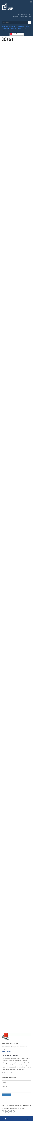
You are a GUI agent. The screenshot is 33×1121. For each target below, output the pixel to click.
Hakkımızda (5, 1080)
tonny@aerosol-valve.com (23, 16)
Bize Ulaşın (5, 1078)
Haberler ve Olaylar (7, 1076)
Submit (6, 1104)
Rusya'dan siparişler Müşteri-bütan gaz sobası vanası (17, 1056)
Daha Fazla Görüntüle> (8, 1046)
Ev (2, 1071)
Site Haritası (5, 1082)
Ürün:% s (4, 1074)
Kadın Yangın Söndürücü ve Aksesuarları (14, 1064)
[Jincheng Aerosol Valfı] (17, 6)
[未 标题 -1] (3, 1034)
